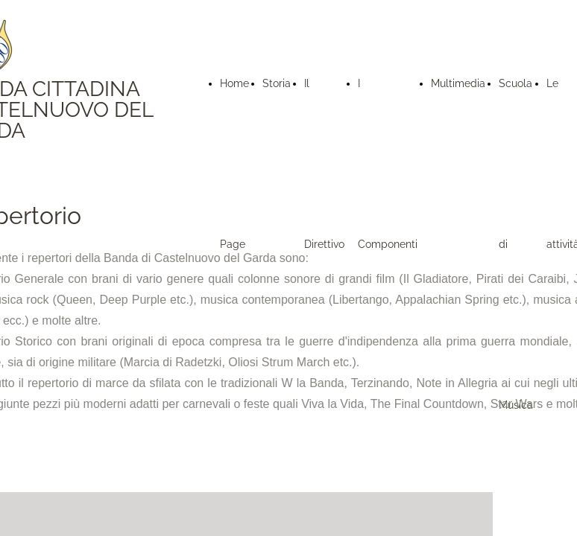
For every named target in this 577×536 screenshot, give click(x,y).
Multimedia (458, 83)
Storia (276, 83)
